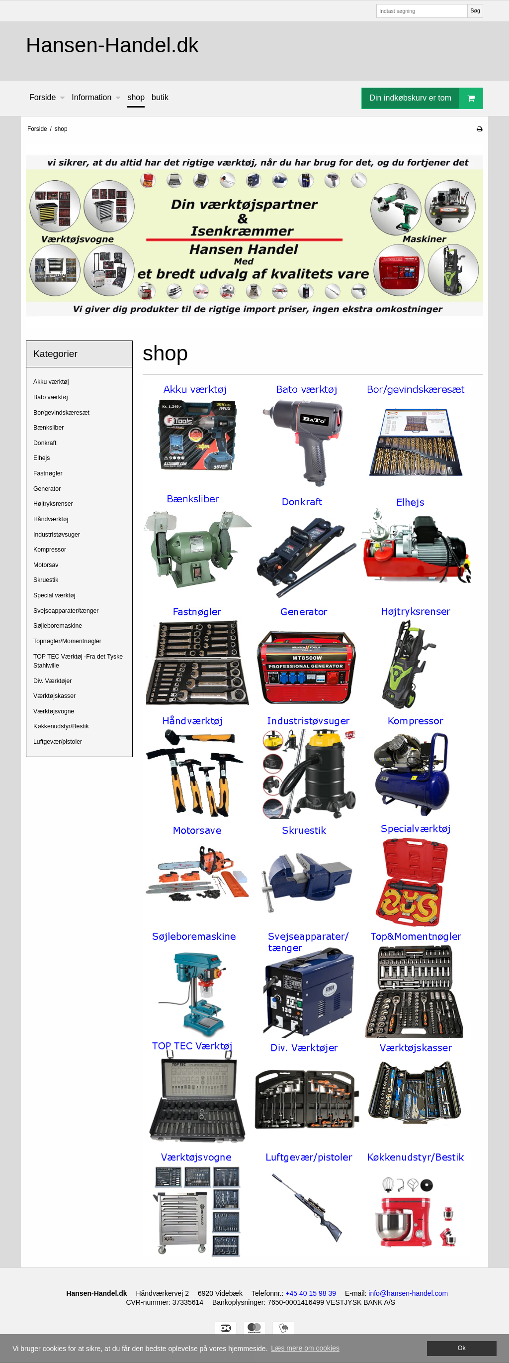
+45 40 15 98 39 (310, 1293)
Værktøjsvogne (53, 711)
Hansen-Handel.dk (112, 45)
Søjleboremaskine (57, 625)
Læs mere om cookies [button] (305, 1348)
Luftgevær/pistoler (57, 741)
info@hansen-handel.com (408, 1293)
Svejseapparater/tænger (65, 610)
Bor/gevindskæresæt (61, 412)
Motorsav (45, 565)
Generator (47, 488)
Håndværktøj (50, 519)
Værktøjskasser (54, 695)
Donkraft (44, 443)
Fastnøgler (48, 473)
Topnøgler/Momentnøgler (67, 641)
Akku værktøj (51, 381)
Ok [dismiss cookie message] (462, 1348)
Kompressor (49, 549)
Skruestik (45, 579)
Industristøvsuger (56, 534)
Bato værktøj (50, 397)
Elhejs (41, 457)
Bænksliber (48, 427)
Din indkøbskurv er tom (426, 98)
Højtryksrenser (53, 503)
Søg (475, 10)
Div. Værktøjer (52, 681)
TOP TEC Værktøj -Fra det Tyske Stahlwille (78, 661)
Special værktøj (54, 595)
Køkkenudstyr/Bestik (61, 726)
